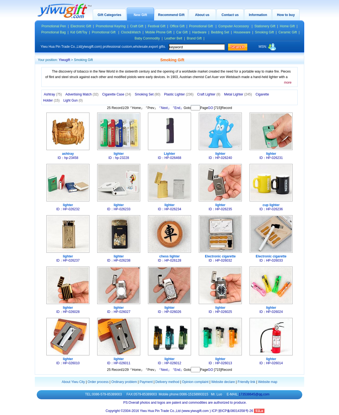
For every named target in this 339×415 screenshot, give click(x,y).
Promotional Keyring (111, 26)
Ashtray (53, 94)
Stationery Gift (264, 26)
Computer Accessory (234, 26)
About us (202, 15)
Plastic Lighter (179, 94)
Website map (267, 382)
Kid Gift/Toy (78, 32)
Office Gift (177, 26)
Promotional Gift (201, 26)
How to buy (286, 15)
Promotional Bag (53, 32)
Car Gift (181, 32)
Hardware (199, 32)
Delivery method (167, 382)
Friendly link (246, 382)
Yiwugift (64, 60)
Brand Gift (194, 38)
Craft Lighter (208, 94)
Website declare (223, 382)
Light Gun (73, 100)
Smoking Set (147, 94)
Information (258, 15)
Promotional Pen (53, 26)
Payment (146, 382)
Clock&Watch (131, 32)
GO (210, 108)
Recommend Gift (171, 15)
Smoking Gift (264, 32)
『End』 (177, 108)
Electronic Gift (81, 26)
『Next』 (164, 108)
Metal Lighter (238, 94)
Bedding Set (220, 32)
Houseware (242, 32)
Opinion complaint (195, 382)
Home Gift (287, 26)
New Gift (140, 15)
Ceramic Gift (288, 32)
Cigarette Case (116, 94)
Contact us (230, 15)
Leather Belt (173, 38)
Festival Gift (156, 26)
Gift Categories (109, 15)
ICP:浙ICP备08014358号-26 (233, 411)
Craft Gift (136, 26)
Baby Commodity (147, 38)
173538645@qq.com (254, 394)
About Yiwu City (73, 382)
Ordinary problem (124, 382)
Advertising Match (82, 94)
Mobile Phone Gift (158, 32)
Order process (98, 382)
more (288, 82)
